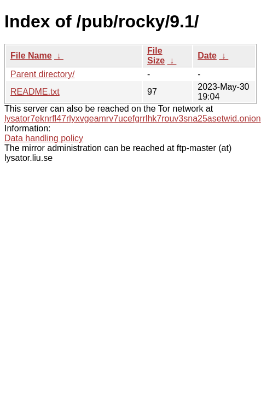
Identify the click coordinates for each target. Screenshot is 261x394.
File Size (156, 55)
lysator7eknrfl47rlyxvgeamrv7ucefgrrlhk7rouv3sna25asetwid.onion (132, 118)
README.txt (35, 91)
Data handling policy (43, 138)
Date (207, 55)
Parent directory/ (42, 74)
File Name (31, 55)
